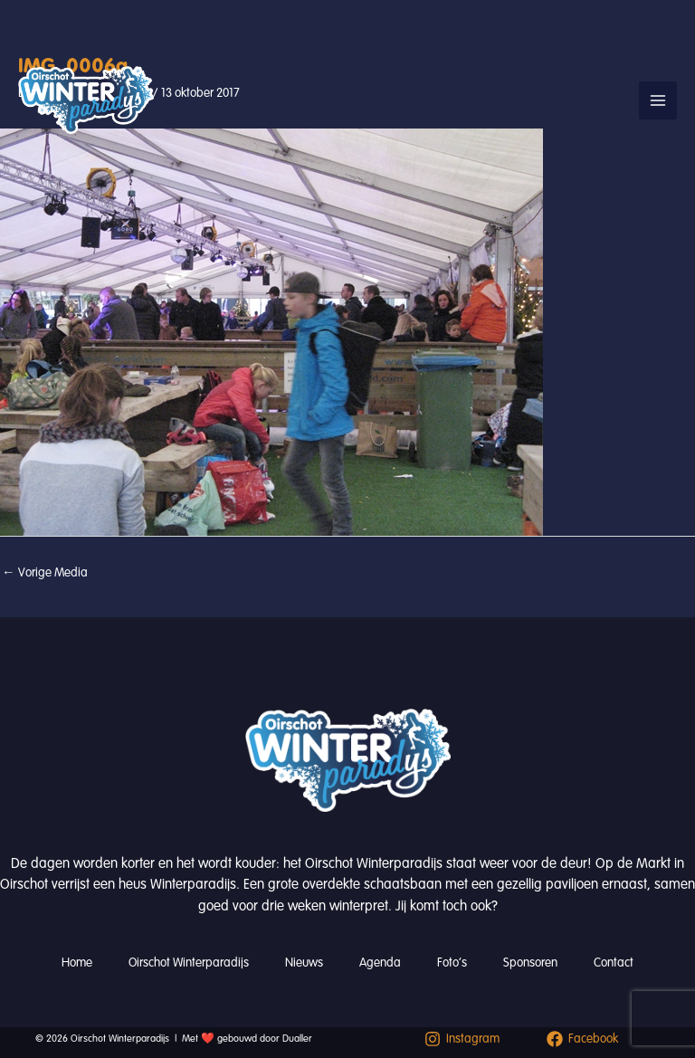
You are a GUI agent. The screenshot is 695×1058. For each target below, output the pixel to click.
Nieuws (304, 962)
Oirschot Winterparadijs (189, 962)
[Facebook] (582, 1039)
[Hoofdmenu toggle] (658, 100)
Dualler (297, 1038)
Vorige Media (45, 572)
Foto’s (452, 962)
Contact (613, 962)
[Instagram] (462, 1039)
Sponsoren (530, 962)
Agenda (380, 962)
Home (77, 962)
